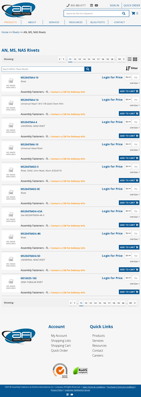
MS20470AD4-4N (31, 233)
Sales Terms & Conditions (94, 387)
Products (98, 336)
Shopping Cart (61, 345)
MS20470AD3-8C (30, 189)
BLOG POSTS (97, 22)
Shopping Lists (61, 340)
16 (93, 59)
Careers (97, 355)
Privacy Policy (57, 390)
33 (119, 59)
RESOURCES (75, 22)
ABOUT (32, 22)
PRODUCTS (10, 22)
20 (112, 59)
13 (79, 59)
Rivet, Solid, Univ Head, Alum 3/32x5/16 (41, 170)
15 (89, 59)
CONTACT (119, 22)
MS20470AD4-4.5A (31, 211)
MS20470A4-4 (29, 122)
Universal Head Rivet (31, 148)
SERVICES (54, 22)
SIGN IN (114, 5)
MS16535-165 (29, 278)
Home (5, 32)
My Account (59, 336)
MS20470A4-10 (29, 77)
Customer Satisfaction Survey (77, 390)
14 (84, 59)
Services (98, 340)
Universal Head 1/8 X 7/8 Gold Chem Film (42, 103)
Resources (99, 345)
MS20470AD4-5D (30, 255)
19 (107, 59)
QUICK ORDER (132, 5)
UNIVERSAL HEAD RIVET (33, 125)
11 (70, 59)
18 (103, 59)
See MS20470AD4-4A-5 (32, 215)
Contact (97, 350)
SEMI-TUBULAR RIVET (32, 282)
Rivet (23, 81)
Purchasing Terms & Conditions (121, 387)
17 (98, 59)
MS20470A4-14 (29, 99)
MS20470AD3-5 (30, 166)
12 (75, 59)
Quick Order (59, 350)
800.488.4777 (78, 5)
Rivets (16, 32)
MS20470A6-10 (29, 144)
